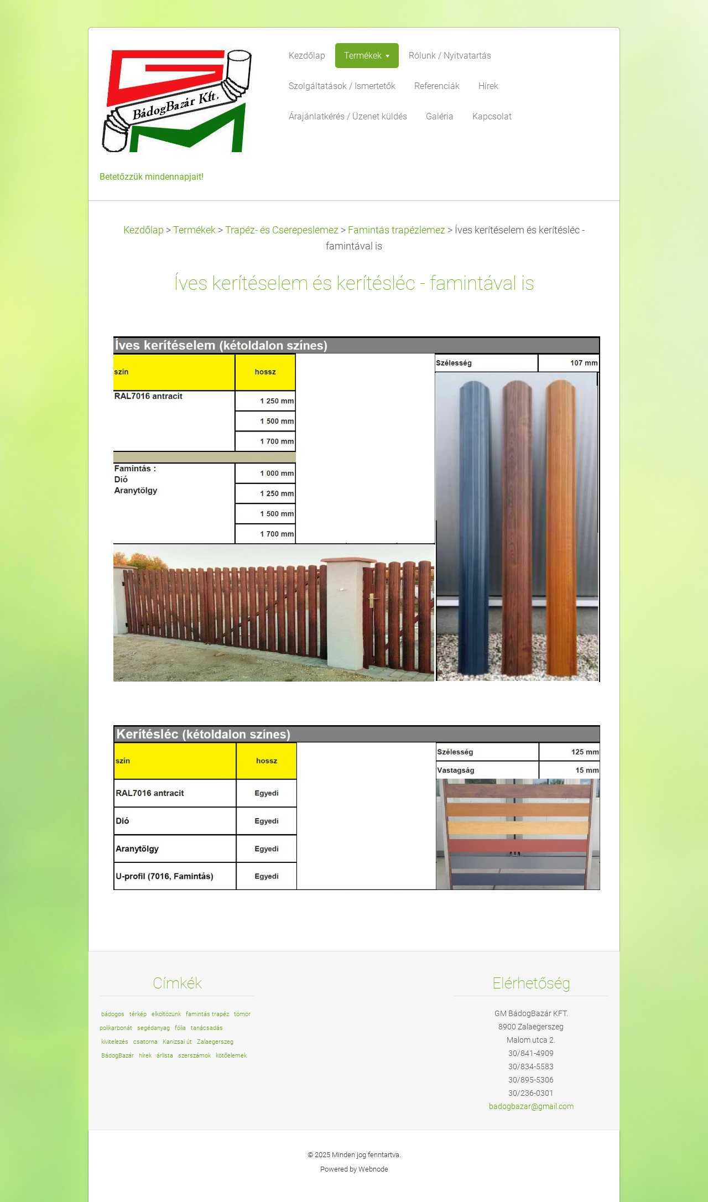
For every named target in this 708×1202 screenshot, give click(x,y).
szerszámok (194, 1055)
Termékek (194, 230)
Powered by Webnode (354, 1169)
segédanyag (153, 1028)
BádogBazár (117, 1055)
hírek (145, 1055)
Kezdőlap (143, 230)
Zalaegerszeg (215, 1041)
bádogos (112, 1014)
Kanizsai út (177, 1041)
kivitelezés (114, 1041)
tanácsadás (207, 1028)
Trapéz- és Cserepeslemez (282, 230)
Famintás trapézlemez (396, 230)
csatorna (145, 1041)
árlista (165, 1055)
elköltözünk (166, 1014)
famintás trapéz (207, 1014)
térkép (138, 1014)
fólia (180, 1028)
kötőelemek (231, 1055)
